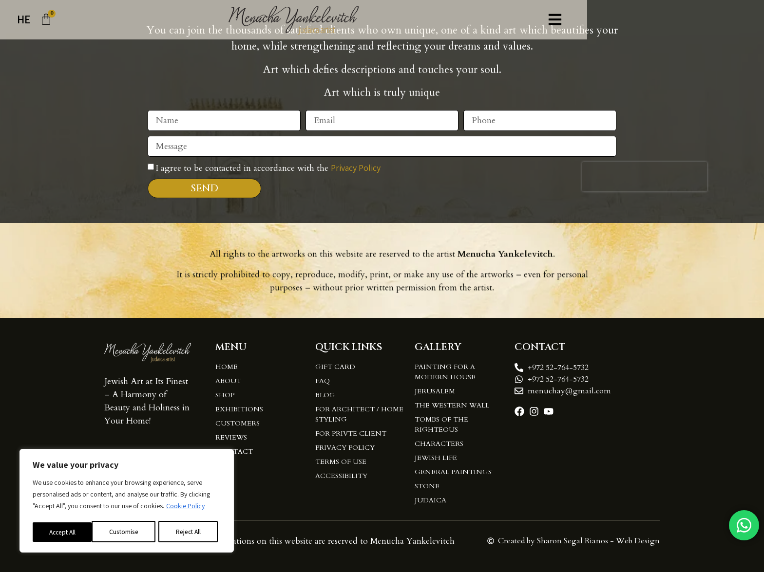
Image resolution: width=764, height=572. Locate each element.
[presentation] (644, 180)
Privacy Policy (356, 171)
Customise (63, 531)
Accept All (191, 531)
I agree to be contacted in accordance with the (268, 172)
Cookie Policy (185, 507)
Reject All (128, 531)
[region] (126, 501)
